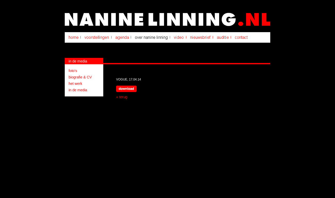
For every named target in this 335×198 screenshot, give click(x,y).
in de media (78, 90)
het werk (75, 84)
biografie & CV (80, 77)
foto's (73, 71)
